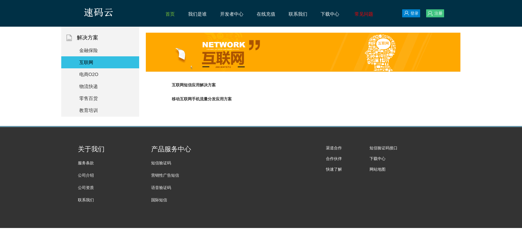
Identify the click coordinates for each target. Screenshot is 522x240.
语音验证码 (161, 187)
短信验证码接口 (383, 148)
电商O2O (89, 74)
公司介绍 (86, 175)
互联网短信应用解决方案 (194, 85)
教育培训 (88, 110)
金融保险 (88, 50)
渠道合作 (334, 148)
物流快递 (88, 86)
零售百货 (88, 98)
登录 (411, 13)
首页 (170, 14)
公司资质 (86, 187)
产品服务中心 (171, 149)
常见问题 (364, 14)
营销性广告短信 (165, 175)
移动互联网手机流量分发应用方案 (202, 99)
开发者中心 (231, 14)
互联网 (86, 62)
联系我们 (298, 14)
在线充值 (266, 14)
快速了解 (334, 169)
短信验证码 (161, 163)
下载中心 (330, 14)
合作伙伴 (334, 158)
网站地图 (378, 169)
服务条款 (86, 163)
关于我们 (91, 149)
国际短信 (159, 200)
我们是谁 (197, 14)
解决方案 (100, 38)
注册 (435, 13)
